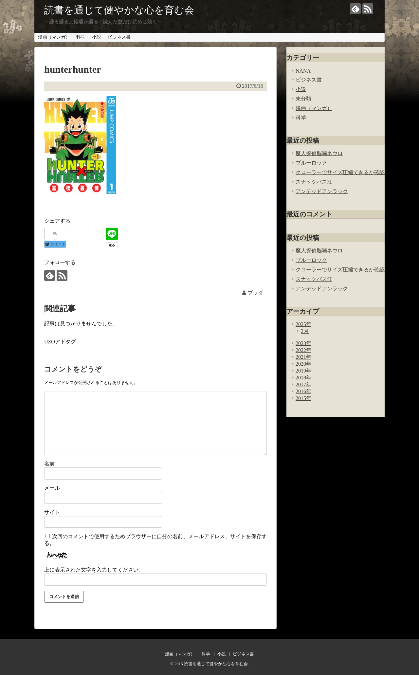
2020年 (303, 364)
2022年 (303, 350)
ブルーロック (311, 163)
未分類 (303, 98)
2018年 (303, 377)
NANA (303, 71)
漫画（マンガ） (54, 37)
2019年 (303, 371)
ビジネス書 (119, 37)
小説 (96, 37)
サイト (52, 512)
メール (52, 488)
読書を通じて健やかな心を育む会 (119, 10)
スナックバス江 (314, 182)
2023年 (303, 343)
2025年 (303, 324)
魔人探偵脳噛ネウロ (319, 153)
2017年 (303, 384)
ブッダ (255, 293)
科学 (80, 37)
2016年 (303, 391)
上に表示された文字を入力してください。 (94, 570)
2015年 (303, 398)
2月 (305, 331)
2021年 (303, 357)
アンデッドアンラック (322, 191)
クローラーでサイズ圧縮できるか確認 (340, 172)
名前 (49, 463)
